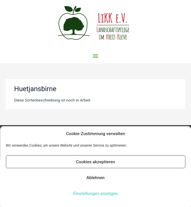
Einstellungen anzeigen (95, 193)
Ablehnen (95, 177)
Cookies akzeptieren (95, 161)
